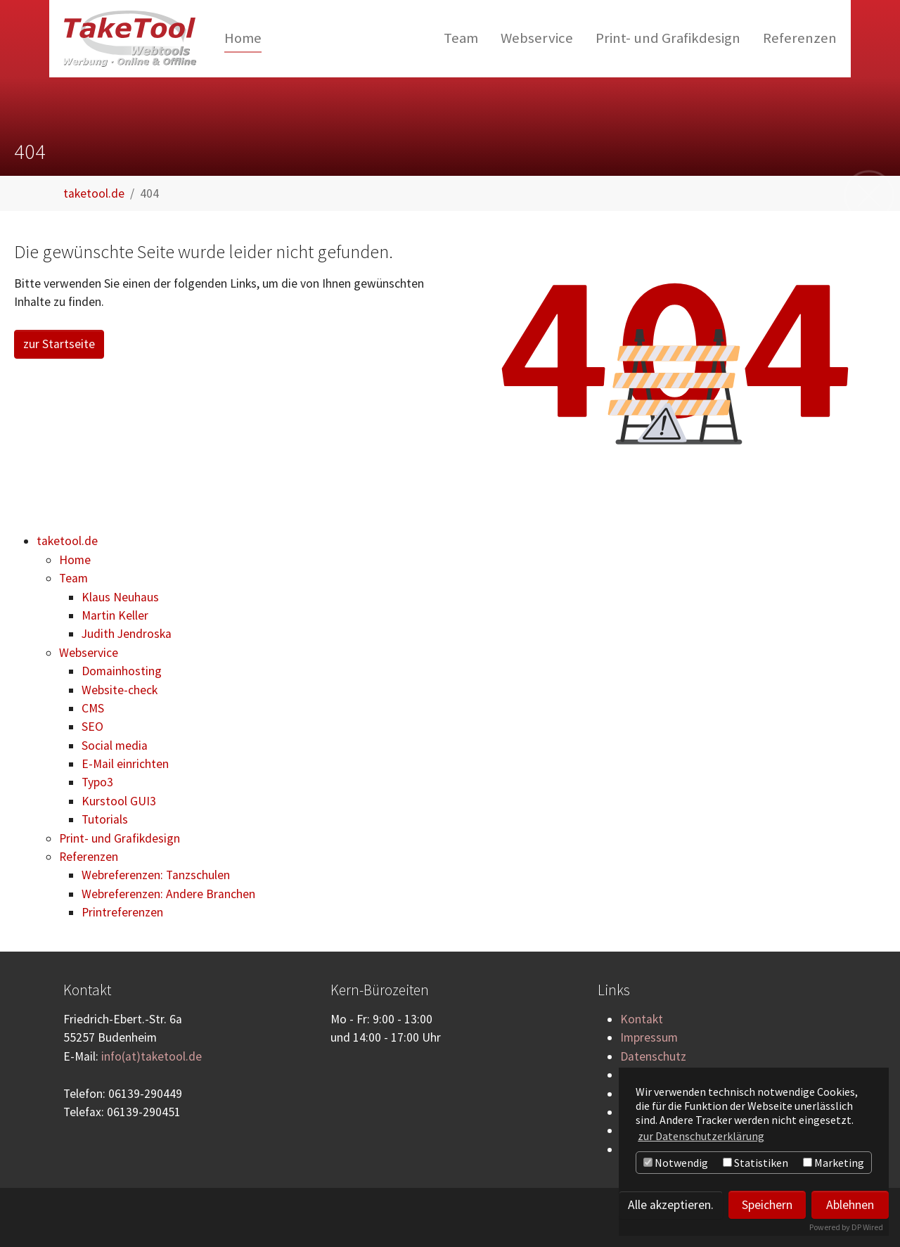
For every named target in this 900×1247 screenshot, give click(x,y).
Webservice (88, 652)
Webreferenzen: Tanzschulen (156, 875)
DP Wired (867, 1227)
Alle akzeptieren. (671, 1205)
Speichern (767, 1205)
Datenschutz (653, 1056)
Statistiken (755, 1163)
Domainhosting (122, 671)
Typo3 (97, 782)
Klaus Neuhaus (120, 597)
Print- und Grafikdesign (119, 838)
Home (75, 560)
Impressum (649, 1037)
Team (73, 578)
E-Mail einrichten (125, 764)
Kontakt (641, 1019)
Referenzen (88, 856)
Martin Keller (115, 615)
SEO (92, 726)
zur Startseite (59, 344)
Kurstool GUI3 (119, 801)
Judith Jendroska (127, 633)
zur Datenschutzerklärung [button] (701, 1136)
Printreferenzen (122, 912)
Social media (115, 745)
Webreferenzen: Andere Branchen (168, 894)
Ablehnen (850, 1205)
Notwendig (675, 1163)
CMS (93, 708)
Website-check (120, 690)
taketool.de (67, 541)
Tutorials (105, 819)
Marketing (833, 1163)
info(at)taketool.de (151, 1056)
